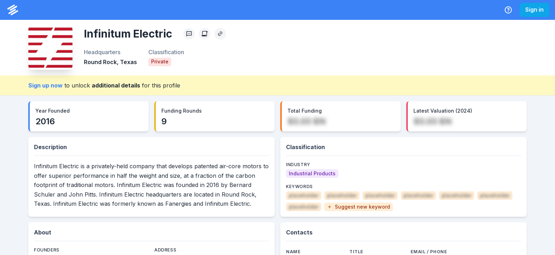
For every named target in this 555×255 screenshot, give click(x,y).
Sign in (534, 9)
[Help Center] (508, 10)
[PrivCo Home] (13, 10)
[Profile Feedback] (189, 33)
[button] (358, 207)
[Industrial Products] (312, 173)
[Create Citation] (204, 33)
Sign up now (45, 85)
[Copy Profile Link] (220, 33)
